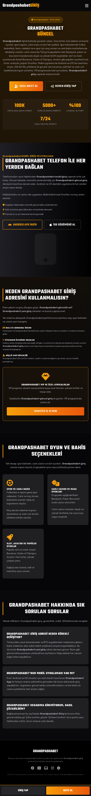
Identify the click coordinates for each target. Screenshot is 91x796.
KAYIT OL (68, 790)
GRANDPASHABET (45, 751)
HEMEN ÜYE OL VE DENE (45, 411)
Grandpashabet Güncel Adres (72, 774)
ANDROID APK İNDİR (22, 224)
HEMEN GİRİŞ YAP (63, 86)
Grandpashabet (21, 5)
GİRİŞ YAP (23, 790)
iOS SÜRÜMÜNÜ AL (62, 224)
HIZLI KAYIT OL (26, 86)
